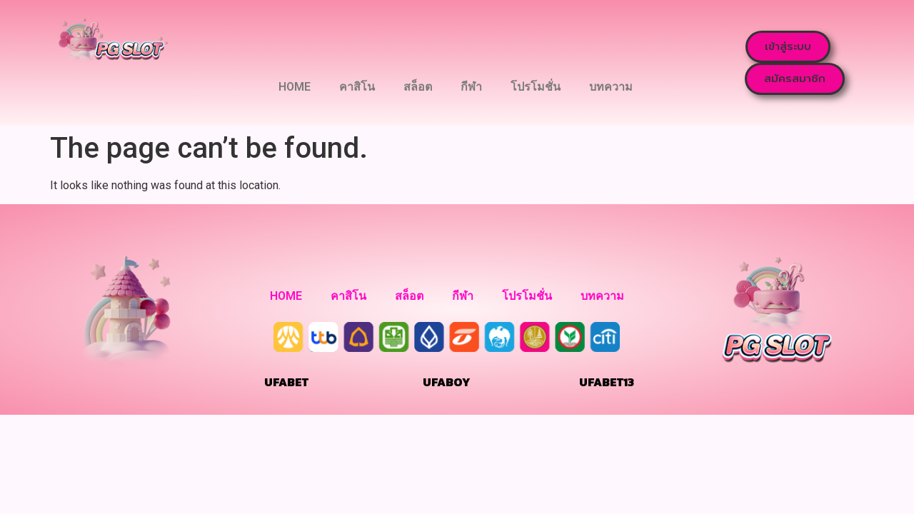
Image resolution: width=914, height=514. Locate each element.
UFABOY (447, 381)
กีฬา (471, 87)
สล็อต (417, 87)
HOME (294, 87)
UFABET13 (606, 381)
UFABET (286, 381)
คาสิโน (357, 87)
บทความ (611, 87)
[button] (787, 47)
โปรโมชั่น (536, 87)
